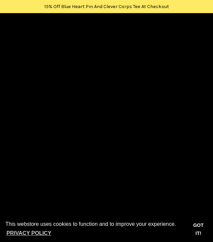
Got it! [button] (198, 229)
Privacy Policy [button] (28, 233)
